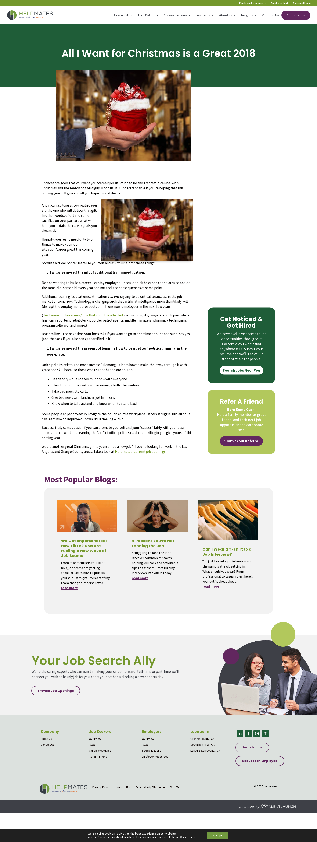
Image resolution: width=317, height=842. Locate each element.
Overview (95, 739)
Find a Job (121, 15)
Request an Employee (259, 761)
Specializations (175, 15)
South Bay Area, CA (202, 745)
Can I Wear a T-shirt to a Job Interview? (227, 552)
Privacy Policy (101, 787)
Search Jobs (296, 15)
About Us (225, 15)
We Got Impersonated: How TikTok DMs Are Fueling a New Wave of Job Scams (84, 548)
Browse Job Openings (55, 690)
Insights (247, 15)
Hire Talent (146, 15)
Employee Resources (251, 3)
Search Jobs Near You (241, 370)
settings (190, 837)
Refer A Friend (98, 756)
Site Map (175, 787)
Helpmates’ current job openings (140, 451)
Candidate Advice (100, 750)
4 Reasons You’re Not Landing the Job (153, 543)
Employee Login (280, 3)
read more (69, 588)
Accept (217, 835)
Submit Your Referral (241, 441)
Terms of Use (122, 787)
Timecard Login (302, 3)
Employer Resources (155, 756)
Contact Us (270, 15)
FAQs (92, 745)
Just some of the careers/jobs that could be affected (83, 315)
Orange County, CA (202, 739)
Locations (203, 15)
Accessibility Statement (151, 787)
